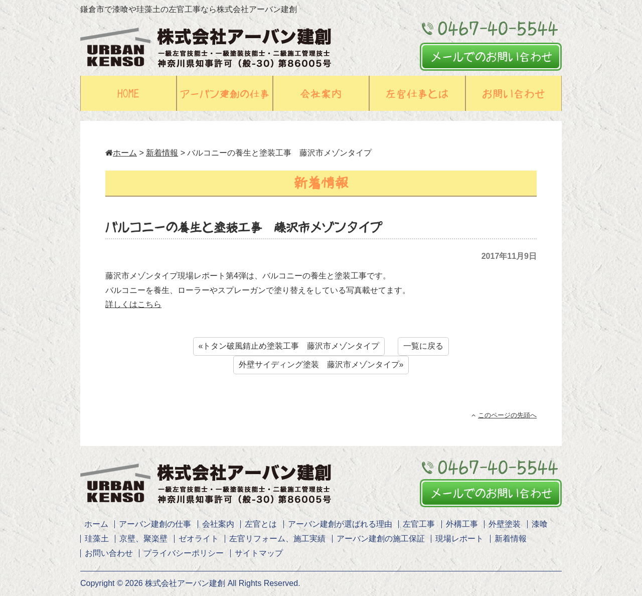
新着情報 (162, 152)
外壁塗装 (505, 524)
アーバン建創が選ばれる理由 (340, 524)
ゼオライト (199, 538)
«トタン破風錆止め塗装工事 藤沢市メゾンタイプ (289, 346)
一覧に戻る (423, 346)
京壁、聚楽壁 (143, 538)
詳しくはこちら (133, 304)
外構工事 (462, 524)
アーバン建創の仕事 (155, 524)
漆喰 (540, 524)
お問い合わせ (109, 553)
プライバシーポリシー (183, 553)
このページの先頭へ (504, 415)
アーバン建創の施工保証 (381, 538)
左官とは (261, 524)
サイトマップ (259, 553)
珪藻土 (97, 538)
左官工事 (419, 524)
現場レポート (459, 538)
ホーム (121, 152)
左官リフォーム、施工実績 (277, 538)
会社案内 (218, 524)
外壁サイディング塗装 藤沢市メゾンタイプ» (321, 364)
